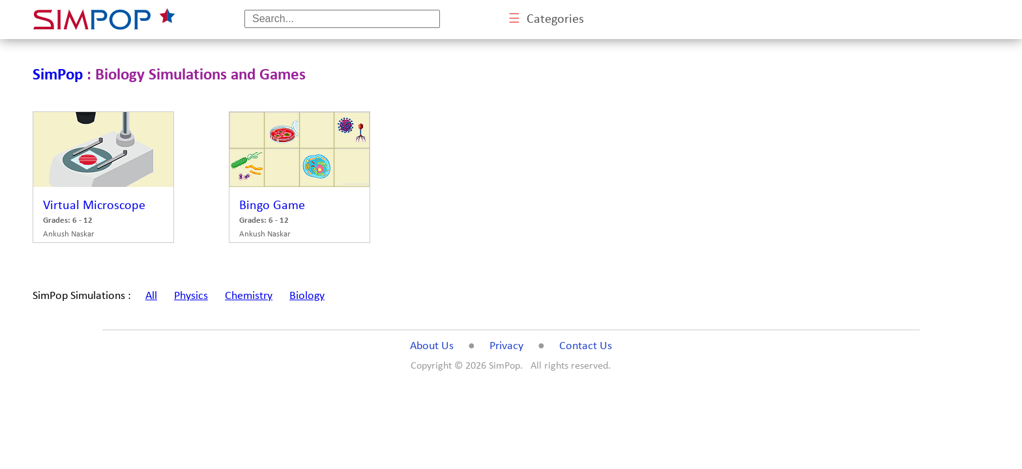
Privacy (506, 346)
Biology (307, 296)
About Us (432, 346)
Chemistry (248, 296)
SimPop (58, 75)
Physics (191, 296)
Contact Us (585, 346)
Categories (546, 19)
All (151, 296)
